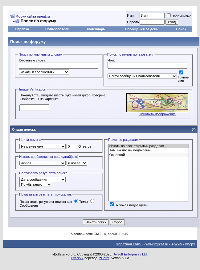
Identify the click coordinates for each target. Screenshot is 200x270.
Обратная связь (129, 244)
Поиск (181, 29)
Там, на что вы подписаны (149, 150)
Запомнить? (179, 16)
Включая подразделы (129, 205)
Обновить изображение (157, 114)
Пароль (133, 22)
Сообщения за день (141, 29)
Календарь (96, 29)
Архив (176, 244)
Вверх (190, 244)
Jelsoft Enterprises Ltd (130, 254)
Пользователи (57, 29)
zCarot (104, 258)
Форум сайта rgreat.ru (33, 16)
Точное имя (183, 77)
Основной (149, 155)
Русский (77, 258)
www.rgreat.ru (156, 244)
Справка (22, 29)
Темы (81, 202)
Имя (130, 15)
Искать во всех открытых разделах (149, 146)
